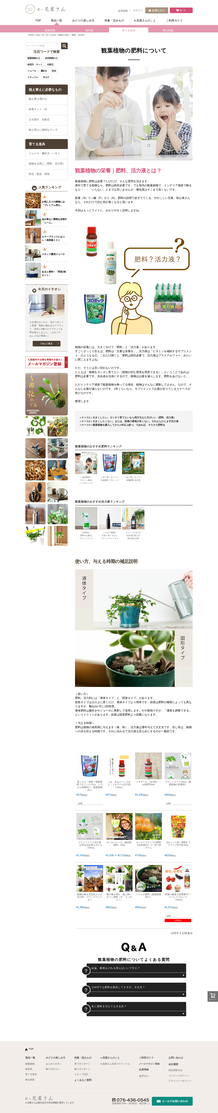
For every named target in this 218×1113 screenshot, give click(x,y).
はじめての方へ (54, 1063)
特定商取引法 (175, 1070)
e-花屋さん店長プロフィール (115, 1063)
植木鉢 (89, 30)
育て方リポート (82, 1063)
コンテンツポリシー (178, 1075)
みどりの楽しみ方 (83, 20)
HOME (31, 35)
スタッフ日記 (81, 1074)
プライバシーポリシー (179, 1080)
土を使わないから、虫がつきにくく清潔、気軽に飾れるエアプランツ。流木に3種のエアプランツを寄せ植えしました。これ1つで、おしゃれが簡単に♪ (46, 329)
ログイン (138, 10)
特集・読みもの (114, 20)
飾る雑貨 (168, 30)
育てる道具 (128, 30)
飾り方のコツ (52, 1069)
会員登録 (123, 10)
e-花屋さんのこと (145, 20)
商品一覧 (56, 20)
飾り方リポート (82, 1069)
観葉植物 (50, 30)
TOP (38, 20)
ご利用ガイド (174, 20)
